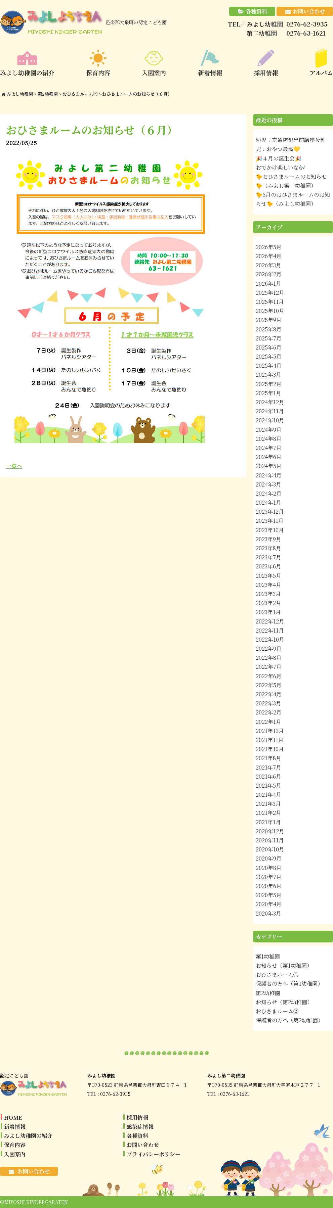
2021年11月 (270, 740)
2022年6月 (269, 676)
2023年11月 (270, 520)
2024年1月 (268, 502)
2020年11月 (270, 840)
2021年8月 (268, 758)
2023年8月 (268, 548)
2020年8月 (269, 868)
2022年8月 (269, 657)
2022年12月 (270, 621)
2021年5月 (268, 785)
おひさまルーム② (277, 1011)
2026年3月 (268, 265)
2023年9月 (268, 539)
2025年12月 (270, 292)
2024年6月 (269, 457)
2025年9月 (269, 320)
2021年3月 (268, 803)
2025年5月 (269, 356)
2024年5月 (269, 466)
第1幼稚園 (268, 956)
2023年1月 (268, 612)
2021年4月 (268, 794)
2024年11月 (270, 411)
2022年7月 (269, 666)
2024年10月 (270, 420)
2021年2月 (268, 813)
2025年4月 (269, 365)
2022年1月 (268, 722)
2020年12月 (270, 831)
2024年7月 (269, 448)
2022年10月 (270, 639)
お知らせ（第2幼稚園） (284, 1002)
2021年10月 (270, 749)
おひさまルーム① (277, 974)
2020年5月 (269, 895)
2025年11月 (270, 302)
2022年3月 (268, 703)
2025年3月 (268, 374)
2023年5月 (268, 575)
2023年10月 (270, 530)
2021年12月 (270, 731)
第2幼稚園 (268, 993)
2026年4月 (269, 256)
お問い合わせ (309, 11)
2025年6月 (269, 347)
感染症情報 (140, 1126)
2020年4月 (269, 904)
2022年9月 (269, 648)
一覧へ (14, 466)
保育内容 (15, 1145)
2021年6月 (268, 776)
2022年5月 (269, 685)
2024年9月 (269, 429)
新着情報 (15, 1126)
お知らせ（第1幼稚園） (284, 965)
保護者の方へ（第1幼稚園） (289, 983)
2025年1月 (268, 393)
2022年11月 (270, 630)
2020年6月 (269, 886)
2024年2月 (269, 493)
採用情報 (137, 1117)
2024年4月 (269, 475)
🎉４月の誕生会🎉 (278, 158)
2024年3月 (268, 484)
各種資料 (256, 11)
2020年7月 (269, 877)
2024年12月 (270, 402)
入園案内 (15, 1154)
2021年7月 (268, 767)
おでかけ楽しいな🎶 (280, 167)
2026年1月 (268, 283)
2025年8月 (269, 329)
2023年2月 (268, 603)
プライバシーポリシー (153, 1154)
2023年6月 (268, 566)
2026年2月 (269, 274)
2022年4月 (269, 694)
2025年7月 (269, 338)
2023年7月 (268, 557)
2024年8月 (269, 439)
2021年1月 (268, 822)
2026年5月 (269, 247)
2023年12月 (270, 511)
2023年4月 (268, 585)
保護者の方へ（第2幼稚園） (289, 1020)
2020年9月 (269, 858)
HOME (13, 1117)
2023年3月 (268, 594)
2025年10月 (270, 311)
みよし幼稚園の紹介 (28, 1136)
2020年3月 (268, 913)
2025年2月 (269, 384)
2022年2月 (269, 712)
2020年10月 (270, 849)
